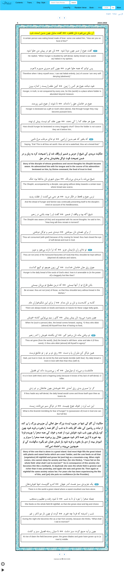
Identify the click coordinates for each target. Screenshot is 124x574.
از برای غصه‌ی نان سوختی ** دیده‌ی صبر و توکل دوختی (62, 232)
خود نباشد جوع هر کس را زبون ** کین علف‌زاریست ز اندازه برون (62, 86)
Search (73, 2)
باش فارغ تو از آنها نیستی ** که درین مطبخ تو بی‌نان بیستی (62, 285)
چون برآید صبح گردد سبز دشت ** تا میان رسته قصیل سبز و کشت (62, 531)
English (108, 14)
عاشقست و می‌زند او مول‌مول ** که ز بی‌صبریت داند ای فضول (62, 370)
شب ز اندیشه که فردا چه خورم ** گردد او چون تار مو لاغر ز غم (62, 513)
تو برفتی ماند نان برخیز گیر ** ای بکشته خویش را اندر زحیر (60, 335)
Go (113, 7)
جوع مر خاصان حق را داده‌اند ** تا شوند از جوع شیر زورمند (62, 103)
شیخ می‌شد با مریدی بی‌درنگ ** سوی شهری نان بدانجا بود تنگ (62, 179)
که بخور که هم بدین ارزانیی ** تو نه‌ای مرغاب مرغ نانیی (60, 139)
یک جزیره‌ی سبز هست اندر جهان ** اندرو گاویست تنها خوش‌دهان (59, 484)
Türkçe (114, 14)
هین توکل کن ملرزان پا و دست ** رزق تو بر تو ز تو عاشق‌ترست (62, 353)
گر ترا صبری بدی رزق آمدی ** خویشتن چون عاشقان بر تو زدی (62, 388)
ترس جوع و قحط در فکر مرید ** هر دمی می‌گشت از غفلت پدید (62, 196)
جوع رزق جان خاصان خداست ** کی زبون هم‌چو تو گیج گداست (62, 267)
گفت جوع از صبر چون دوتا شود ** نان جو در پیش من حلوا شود (60, 50)
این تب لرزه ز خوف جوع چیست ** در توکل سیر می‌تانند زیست (62, 406)
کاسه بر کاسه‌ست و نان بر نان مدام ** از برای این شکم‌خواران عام (62, 302)
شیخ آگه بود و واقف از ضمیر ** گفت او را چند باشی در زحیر (62, 214)
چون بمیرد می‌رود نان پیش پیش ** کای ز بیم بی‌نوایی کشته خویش (62, 317)
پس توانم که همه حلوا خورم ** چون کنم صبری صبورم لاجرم (62, 68)
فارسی (120, 14)
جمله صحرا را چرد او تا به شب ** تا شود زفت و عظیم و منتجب (62, 499)
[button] (20, 2)
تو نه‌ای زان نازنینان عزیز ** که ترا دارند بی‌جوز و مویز (59, 249)
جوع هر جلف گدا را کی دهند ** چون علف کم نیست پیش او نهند (62, 121)
